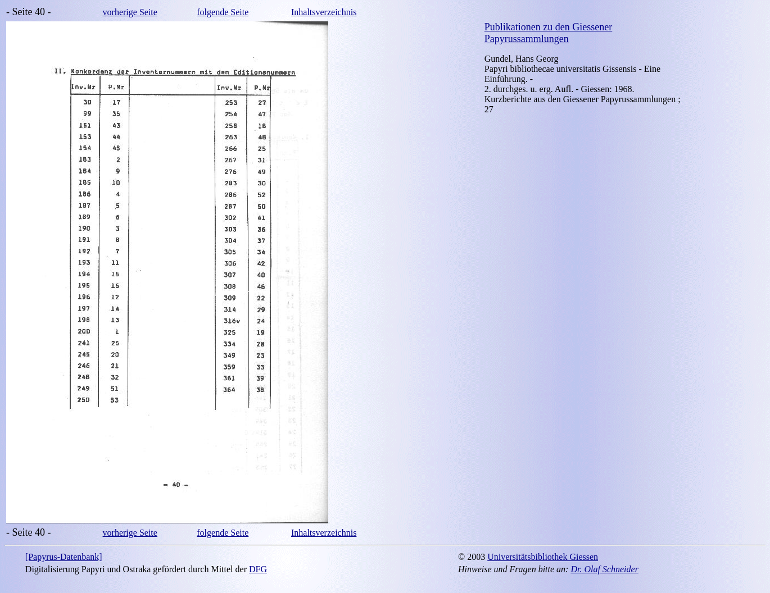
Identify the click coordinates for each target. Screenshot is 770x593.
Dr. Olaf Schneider (604, 569)
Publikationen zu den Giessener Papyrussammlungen (548, 32)
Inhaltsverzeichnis (323, 12)
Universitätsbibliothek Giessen (542, 557)
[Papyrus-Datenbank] (63, 557)
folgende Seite (222, 12)
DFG (258, 569)
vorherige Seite (130, 12)
